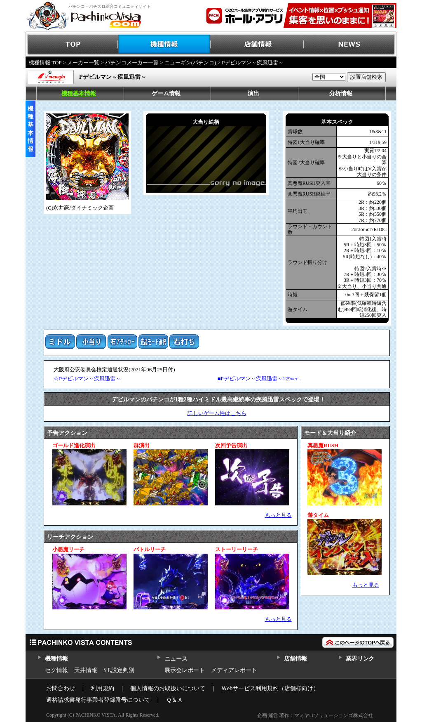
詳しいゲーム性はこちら (217, 413)
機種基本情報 (78, 93)
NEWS (350, 44)
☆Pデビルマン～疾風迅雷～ (87, 378)
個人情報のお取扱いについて (167, 688)
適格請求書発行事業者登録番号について (98, 700)
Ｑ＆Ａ (174, 700)
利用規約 (102, 688)
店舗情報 (257, 44)
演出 (253, 93)
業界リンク (360, 659)
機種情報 (164, 44)
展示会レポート (184, 670)
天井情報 (85, 670)
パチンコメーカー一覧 (132, 62)
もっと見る (278, 515)
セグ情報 (56, 670)
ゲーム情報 (166, 93)
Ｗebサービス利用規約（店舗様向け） (270, 688)
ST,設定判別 (118, 670)
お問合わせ (60, 688)
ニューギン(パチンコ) (190, 62)
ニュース (175, 659)
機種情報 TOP (45, 62)
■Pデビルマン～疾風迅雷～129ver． (260, 378)
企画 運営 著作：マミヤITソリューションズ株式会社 (315, 715)
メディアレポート (234, 670)
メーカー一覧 (83, 62)
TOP (72, 44)
